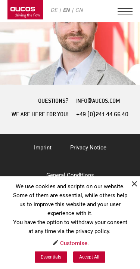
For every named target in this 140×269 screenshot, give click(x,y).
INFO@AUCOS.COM (98, 101)
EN (66, 10)
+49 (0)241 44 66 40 (102, 114)
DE (53, 10)
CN (79, 10)
